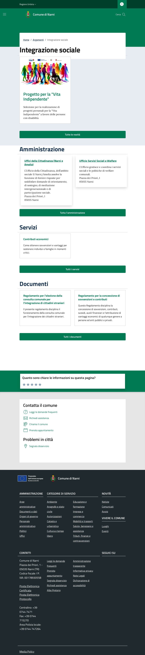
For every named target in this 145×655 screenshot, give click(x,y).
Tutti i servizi (72, 269)
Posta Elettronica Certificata (29, 588)
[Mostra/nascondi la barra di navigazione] (4, 14)
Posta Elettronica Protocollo (29, 597)
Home (26, 40)
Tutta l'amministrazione (72, 213)
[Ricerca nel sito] (124, 14)
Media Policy (27, 652)
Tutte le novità (72, 134)
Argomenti (38, 40)
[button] (28, 4)
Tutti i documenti (72, 337)
